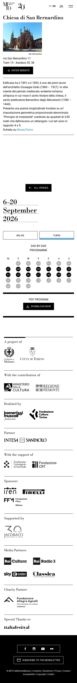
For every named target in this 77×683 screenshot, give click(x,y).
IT (50, 6)
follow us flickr (52, 650)
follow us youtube (43, 650)
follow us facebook (25, 650)
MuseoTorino (25, 129)
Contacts (36, 671)
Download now (41, 306)
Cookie (66, 671)
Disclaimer (48, 671)
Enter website (21, 70)
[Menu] (71, 6)
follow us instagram (34, 650)
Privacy (57, 671)
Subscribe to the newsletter (41, 660)
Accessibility (29, 674)
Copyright (41, 674)
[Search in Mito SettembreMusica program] (61, 6)
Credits (50, 674)
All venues (41, 187)
